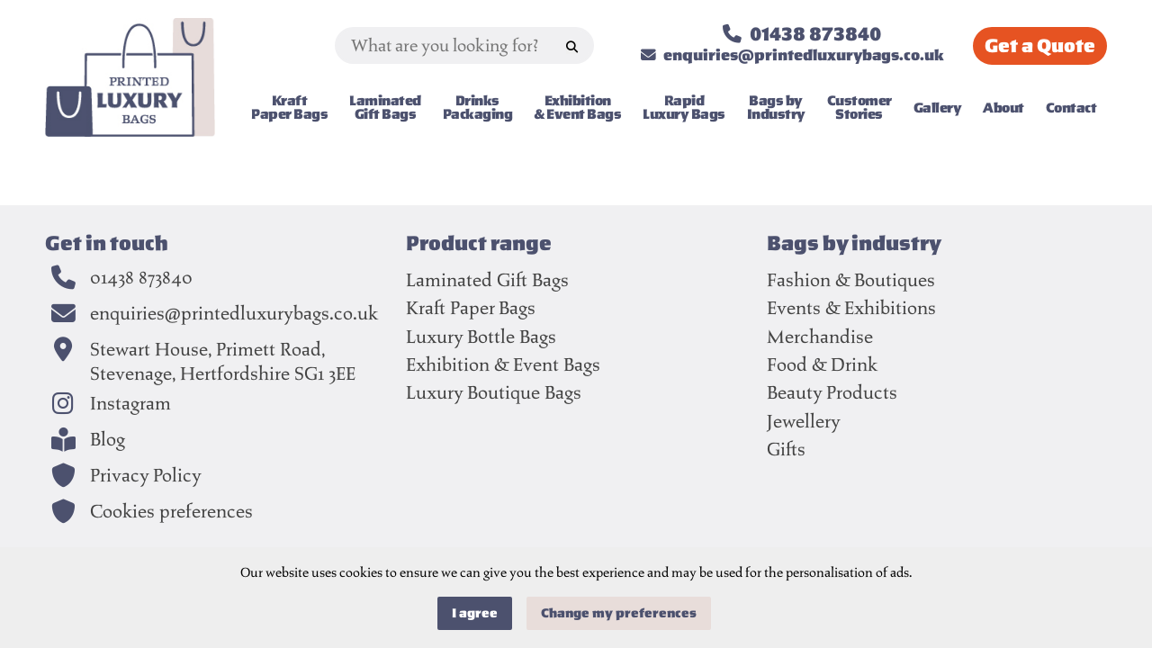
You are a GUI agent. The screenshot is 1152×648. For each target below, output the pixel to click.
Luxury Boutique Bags (493, 392)
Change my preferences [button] (619, 613)
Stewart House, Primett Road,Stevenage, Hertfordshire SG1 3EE (223, 361)
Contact (1071, 107)
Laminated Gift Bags (385, 107)
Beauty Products (832, 392)
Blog (107, 439)
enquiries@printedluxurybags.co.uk (234, 313)
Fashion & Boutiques (851, 279)
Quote (1040, 46)
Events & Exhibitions (851, 307)
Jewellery (804, 421)
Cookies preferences (171, 511)
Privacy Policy (146, 475)
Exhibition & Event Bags (577, 107)
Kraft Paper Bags (289, 107)
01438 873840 (141, 277)
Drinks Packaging (478, 107)
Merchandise (820, 336)
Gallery (938, 107)
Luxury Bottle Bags (481, 336)
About (1003, 107)
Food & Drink (822, 364)
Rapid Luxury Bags (684, 107)
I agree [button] (475, 613)
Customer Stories (859, 107)
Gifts (786, 448)
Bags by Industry (776, 107)
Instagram (130, 403)
